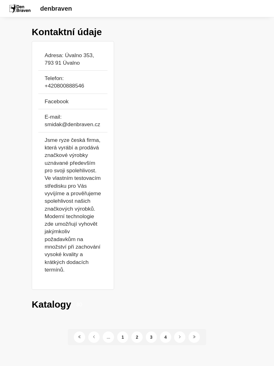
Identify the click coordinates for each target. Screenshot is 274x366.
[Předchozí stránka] (94, 337)
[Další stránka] (179, 337)
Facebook (56, 101)
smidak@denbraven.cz (72, 124)
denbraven (56, 8)
